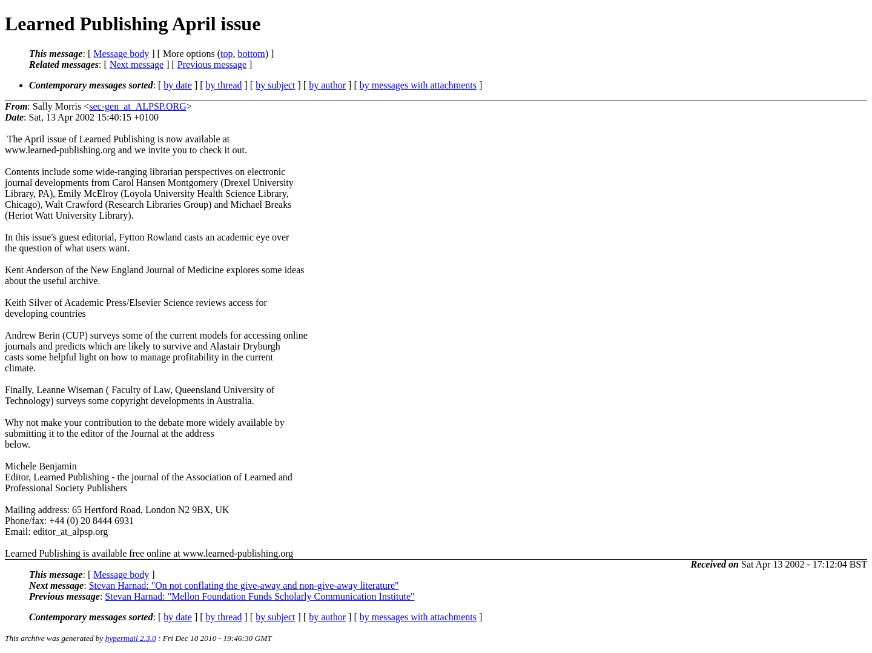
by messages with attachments (418, 85)
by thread (224, 85)
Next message (137, 64)
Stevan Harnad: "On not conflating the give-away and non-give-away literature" (244, 585)
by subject (275, 85)
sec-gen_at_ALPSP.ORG (137, 106)
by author (327, 85)
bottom (251, 53)
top (226, 53)
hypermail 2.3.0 (130, 638)
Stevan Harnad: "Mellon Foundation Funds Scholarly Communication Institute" (259, 596)
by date (178, 85)
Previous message (211, 64)
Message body (121, 53)
